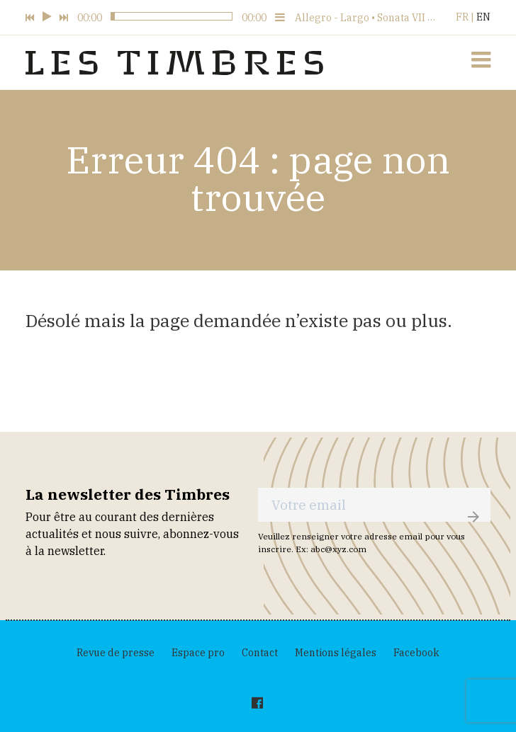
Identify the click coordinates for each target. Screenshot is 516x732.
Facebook (416, 652)
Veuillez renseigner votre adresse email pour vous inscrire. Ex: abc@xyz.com (361, 542)
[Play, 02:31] (47, 17)
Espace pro (198, 652)
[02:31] (150, 17)
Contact (260, 652)
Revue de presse (116, 652)
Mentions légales (335, 652)
